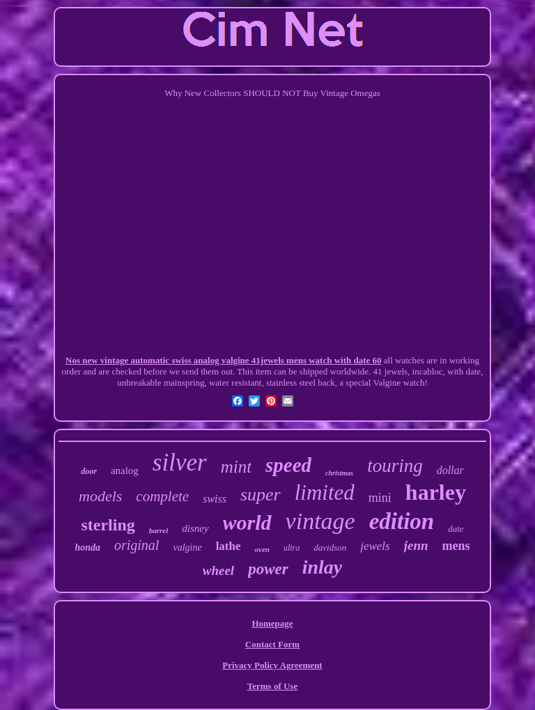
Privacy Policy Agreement (272, 665)
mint (236, 466)
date (455, 528)
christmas (339, 473)
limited (325, 492)
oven (262, 549)
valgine (187, 547)
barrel (159, 530)
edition (402, 521)
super (260, 494)
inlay (322, 567)
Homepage (272, 623)
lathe (228, 546)
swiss (214, 499)
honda (87, 547)
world (247, 522)
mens (456, 546)
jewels (375, 546)
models (100, 496)
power (268, 569)
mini (380, 498)
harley (435, 492)
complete (162, 496)
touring (395, 465)
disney (195, 528)
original (136, 545)
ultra (292, 548)
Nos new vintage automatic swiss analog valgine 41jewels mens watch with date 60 (223, 360)
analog (125, 470)
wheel (218, 570)
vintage (320, 521)
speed (288, 465)
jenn (416, 545)
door (89, 471)
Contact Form (272, 644)
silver (180, 462)
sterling (107, 525)
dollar (450, 470)
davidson (329, 547)
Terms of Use (272, 686)
